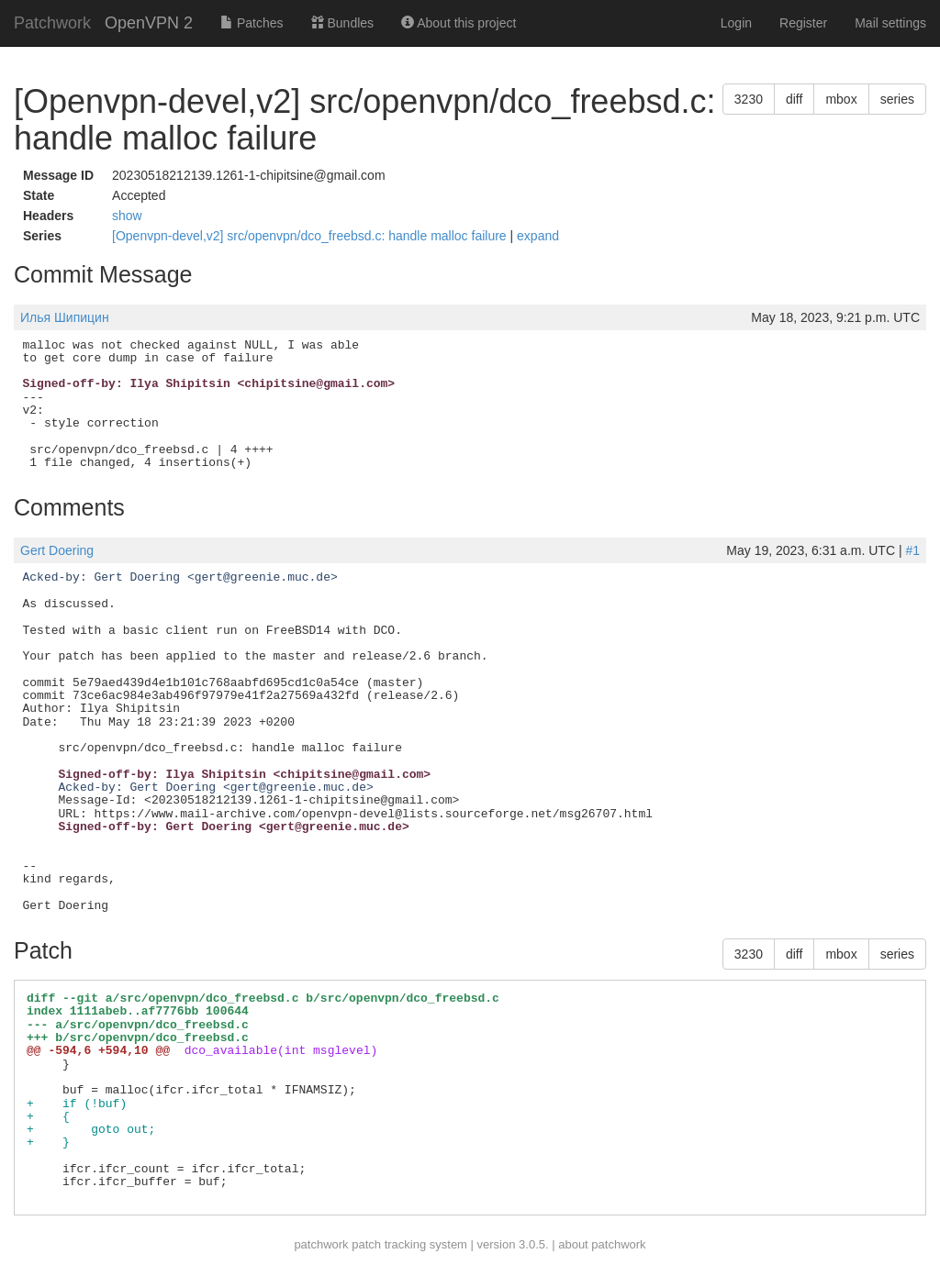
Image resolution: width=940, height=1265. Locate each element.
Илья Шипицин (64, 317)
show (127, 215)
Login (736, 23)
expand (538, 235)
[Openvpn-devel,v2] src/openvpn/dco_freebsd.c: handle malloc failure (310, 235)
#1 (912, 550)
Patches (251, 23)
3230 (748, 99)
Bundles (342, 23)
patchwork (321, 1244)
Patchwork (52, 23)
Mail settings (890, 23)
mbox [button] (840, 99)
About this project (458, 23)
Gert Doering (57, 550)
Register (803, 23)
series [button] (897, 99)
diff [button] (794, 99)
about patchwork (601, 1244)
